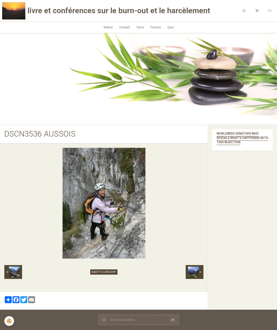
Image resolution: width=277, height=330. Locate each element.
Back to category (104, 272)
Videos (108, 27)
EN (269, 11)
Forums (156, 27)
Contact (124, 27)
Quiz (170, 27)
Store (140, 27)
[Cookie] (9, 321)
